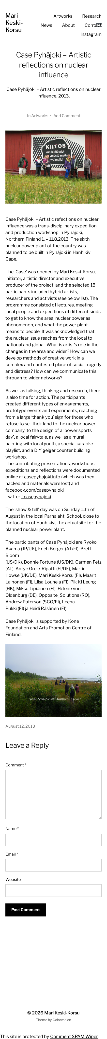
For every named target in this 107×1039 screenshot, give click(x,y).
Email (11, 854)
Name (12, 828)
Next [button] (91, 706)
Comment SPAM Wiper (74, 1036)
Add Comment (66, 115)
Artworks (62, 16)
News (46, 25)
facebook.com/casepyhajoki (34, 490)
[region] (53, 680)
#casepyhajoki (36, 496)
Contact (93, 25)
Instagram (91, 34)
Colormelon (62, 1020)
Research (92, 16)
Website (13, 879)
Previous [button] (81, 706)
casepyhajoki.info (42, 476)
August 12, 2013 (20, 726)
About (68, 25)
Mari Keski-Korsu (14, 22)
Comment (15, 764)
